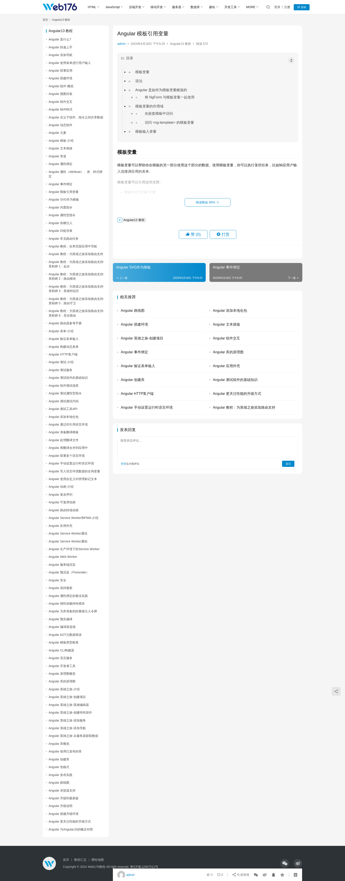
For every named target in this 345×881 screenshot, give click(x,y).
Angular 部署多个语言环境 (67, 455)
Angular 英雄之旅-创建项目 (67, 697)
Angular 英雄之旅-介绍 (64, 689)
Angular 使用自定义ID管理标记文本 (73, 479)
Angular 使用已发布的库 (65, 751)
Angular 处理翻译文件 (64, 440)
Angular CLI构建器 (61, 650)
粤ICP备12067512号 (144, 866)
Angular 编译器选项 (62, 627)
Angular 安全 (57, 580)
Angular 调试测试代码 (64, 401)
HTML (92, 7)
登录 (277, 7)
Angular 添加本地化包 (64, 417)
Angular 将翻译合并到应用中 (68, 448)
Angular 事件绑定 (60, 184)
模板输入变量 (146, 131)
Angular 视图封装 (60, 94)
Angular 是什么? (60, 39)
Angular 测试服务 (60, 370)
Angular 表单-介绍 (61, 331)
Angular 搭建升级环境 (64, 814)
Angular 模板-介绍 (61, 140)
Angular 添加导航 (60, 55)
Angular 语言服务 (60, 658)
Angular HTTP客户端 (63, 354)
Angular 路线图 (59, 782)
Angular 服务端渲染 (62, 564)
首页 (45, 19)
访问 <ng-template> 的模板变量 (169, 122)
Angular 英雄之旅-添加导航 (67, 728)
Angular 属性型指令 (62, 215)
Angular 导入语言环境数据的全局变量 (74, 471)
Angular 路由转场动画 (64, 510)
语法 (139, 81)
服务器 (177, 7)
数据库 (195, 7)
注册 (287, 7)
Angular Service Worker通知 (68, 541)
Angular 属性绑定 (60, 164)
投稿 (301, 7)
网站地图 (98, 859)
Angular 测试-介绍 (61, 362)
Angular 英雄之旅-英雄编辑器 (69, 705)
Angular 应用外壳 (60, 526)
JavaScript (112, 7)
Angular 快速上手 (60, 47)
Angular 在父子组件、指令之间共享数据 (76, 117)
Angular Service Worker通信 (68, 533)
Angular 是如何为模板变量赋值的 (161, 90)
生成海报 (241, 875)
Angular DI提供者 (60, 230)
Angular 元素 (57, 132)
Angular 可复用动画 (62, 502)
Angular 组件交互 (60, 101)
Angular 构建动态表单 (64, 346)
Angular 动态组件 (60, 125)
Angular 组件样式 (60, 109)
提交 (288, 463)
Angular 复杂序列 (60, 494)
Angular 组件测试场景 (64, 385)
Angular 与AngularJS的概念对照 (71, 829)
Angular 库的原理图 (62, 681)
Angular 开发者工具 (62, 666)
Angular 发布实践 (60, 775)
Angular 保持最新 (60, 588)
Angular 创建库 (59, 759)
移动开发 (157, 7)
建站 (212, 7)
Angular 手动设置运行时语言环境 (71, 463)
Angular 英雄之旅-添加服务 (67, 720)
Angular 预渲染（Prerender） (69, 572)
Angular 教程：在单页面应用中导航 (73, 246)
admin (121, 43)
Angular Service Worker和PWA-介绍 (73, 518)
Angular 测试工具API (63, 409)
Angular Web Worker (63, 556)
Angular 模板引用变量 (64, 192)
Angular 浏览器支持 (62, 790)
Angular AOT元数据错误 (65, 634)
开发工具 (231, 7)
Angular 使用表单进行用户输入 (70, 63)
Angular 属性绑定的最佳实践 (68, 596)
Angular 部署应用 (60, 70)
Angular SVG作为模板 (64, 199)
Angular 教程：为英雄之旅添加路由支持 (76, 254)
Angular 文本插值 (60, 148)
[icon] (284, 863)
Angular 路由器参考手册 (65, 323)
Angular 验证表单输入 (64, 339)
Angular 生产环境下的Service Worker (74, 549)
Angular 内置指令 (60, 207)
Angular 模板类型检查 (64, 642)
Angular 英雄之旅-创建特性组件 (70, 712)
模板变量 (143, 72)
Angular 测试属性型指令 (65, 393)
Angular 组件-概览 (61, 86)
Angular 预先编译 (60, 619)
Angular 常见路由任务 (64, 238)
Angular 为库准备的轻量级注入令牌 (73, 611)
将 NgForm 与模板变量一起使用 (170, 97)
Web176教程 (97, 866)
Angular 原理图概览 (62, 673)
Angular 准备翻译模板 (64, 432)
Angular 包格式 (59, 767)
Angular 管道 (57, 156)
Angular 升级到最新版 (64, 798)
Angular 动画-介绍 (61, 486)
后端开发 (135, 7)
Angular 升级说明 (60, 806)
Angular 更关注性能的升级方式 (70, 821)
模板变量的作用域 (150, 106)
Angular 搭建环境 (60, 78)
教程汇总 (80, 859)
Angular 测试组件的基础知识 (68, 377)
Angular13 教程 (180, 43)
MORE (250, 7)
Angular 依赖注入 (60, 223)
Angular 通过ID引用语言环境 (68, 424)
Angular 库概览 (59, 743)
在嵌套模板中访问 (159, 113)
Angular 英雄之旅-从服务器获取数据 (73, 736)
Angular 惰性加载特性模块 (67, 603)
